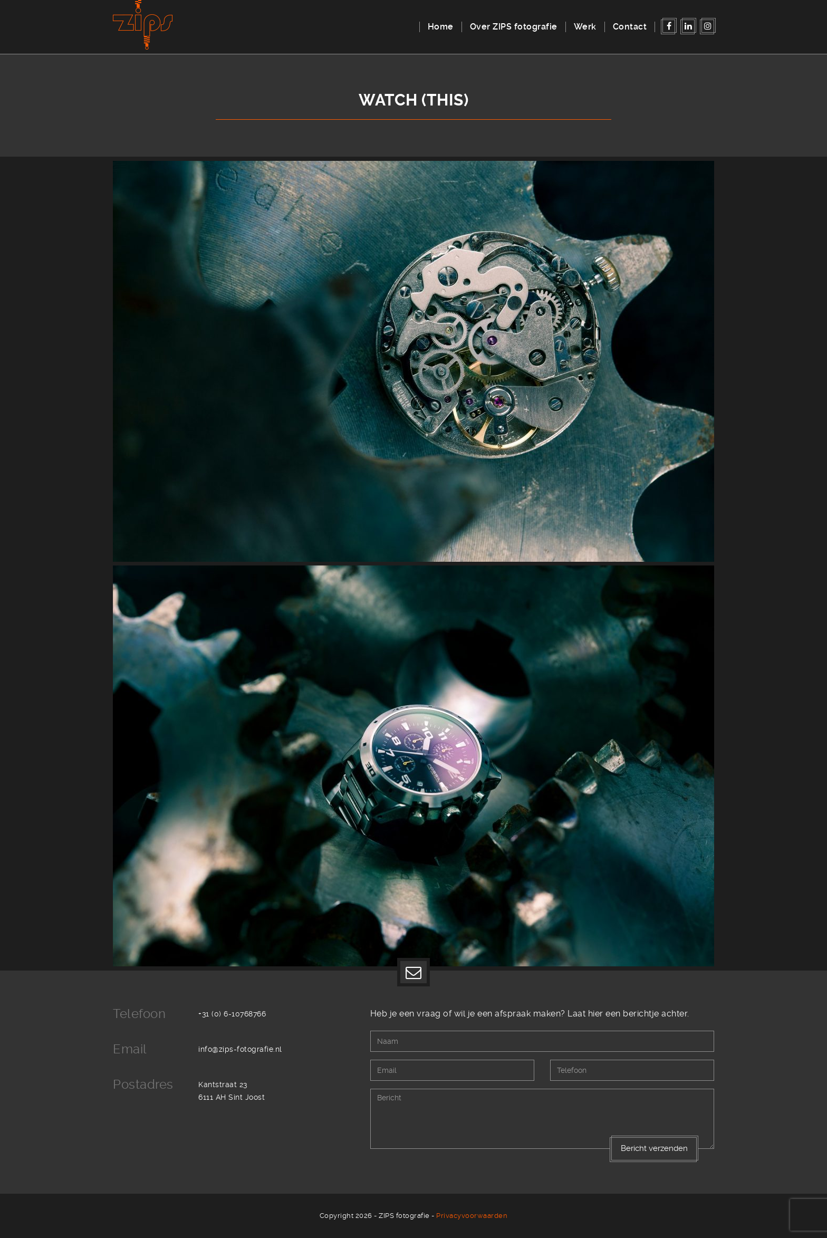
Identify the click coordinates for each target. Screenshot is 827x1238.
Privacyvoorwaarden (471, 1216)
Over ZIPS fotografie (513, 27)
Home (441, 27)
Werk (585, 27)
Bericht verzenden (654, 1148)
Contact (630, 27)
